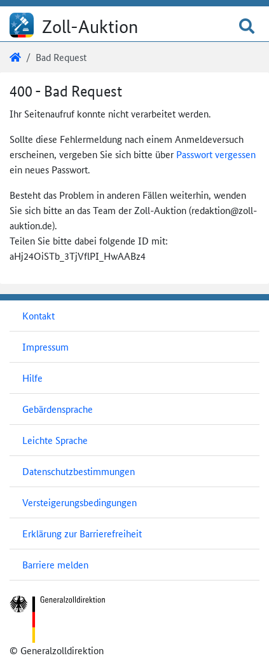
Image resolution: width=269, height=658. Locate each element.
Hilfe (32, 377)
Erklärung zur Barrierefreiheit (82, 533)
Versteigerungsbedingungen (79, 502)
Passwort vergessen (216, 154)
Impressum (45, 346)
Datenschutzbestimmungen (78, 471)
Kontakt (38, 315)
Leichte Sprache (55, 439)
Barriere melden (55, 564)
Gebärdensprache (57, 408)
